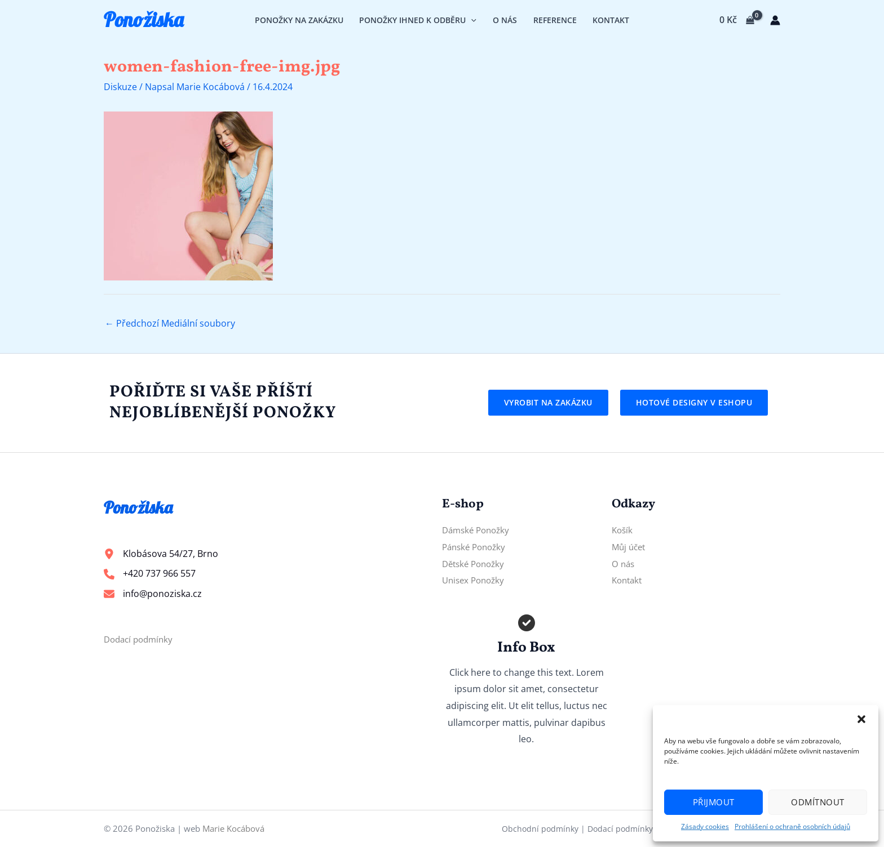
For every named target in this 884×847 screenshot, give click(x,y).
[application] (471, 20)
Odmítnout (818, 802)
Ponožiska (143, 19)
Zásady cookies (705, 826)
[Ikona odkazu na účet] (775, 20)
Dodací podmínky (141, 639)
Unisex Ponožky (475, 580)
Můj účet (630, 547)
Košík (623, 530)
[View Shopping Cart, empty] (736, 20)
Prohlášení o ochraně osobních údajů (792, 826)
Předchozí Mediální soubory (170, 323)
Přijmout (714, 802)
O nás (624, 564)
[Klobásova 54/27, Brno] (161, 554)
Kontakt (628, 580)
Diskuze (120, 87)
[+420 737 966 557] (150, 573)
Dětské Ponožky (476, 564)
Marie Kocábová (233, 828)
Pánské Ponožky (476, 547)
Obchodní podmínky (540, 828)
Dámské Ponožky (478, 530)
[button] (861, 719)
